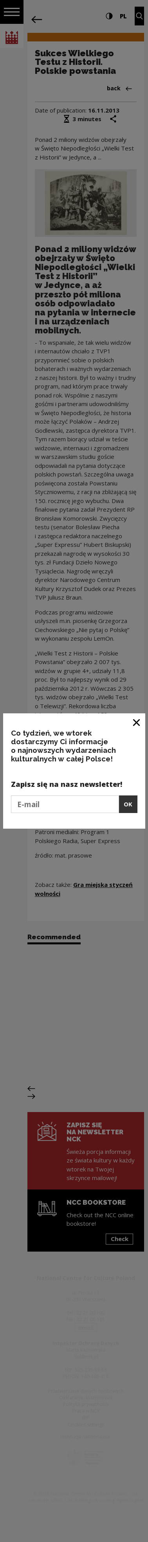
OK (128, 804)
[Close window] (136, 722)
